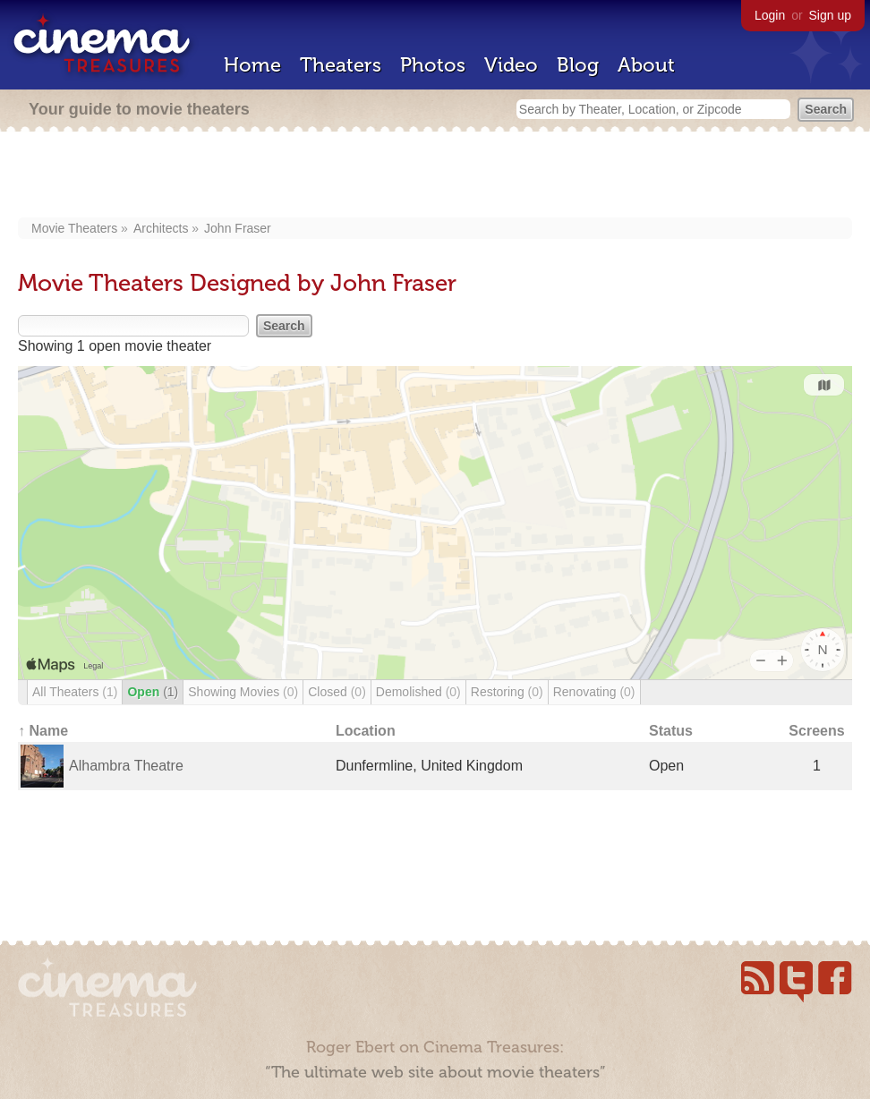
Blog (578, 65)
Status (671, 730)
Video (511, 65)
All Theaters (74, 692)
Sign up (830, 15)
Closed (337, 692)
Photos (432, 65)
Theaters (340, 65)
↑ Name (43, 730)
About (646, 65)
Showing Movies (243, 692)
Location (366, 730)
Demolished (418, 692)
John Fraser (237, 228)
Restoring (507, 692)
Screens (816, 730)
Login (770, 15)
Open (152, 692)
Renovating (594, 692)
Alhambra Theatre (126, 765)
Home (252, 65)
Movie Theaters (74, 228)
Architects (160, 228)
